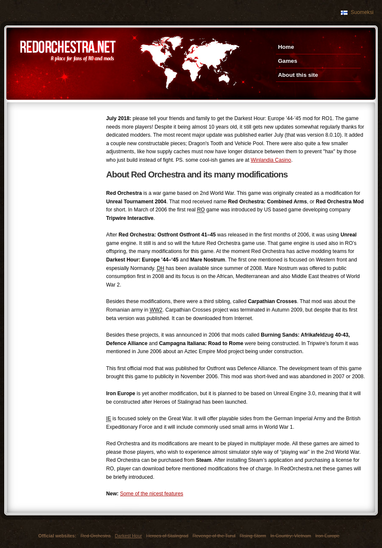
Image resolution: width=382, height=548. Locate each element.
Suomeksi (362, 12)
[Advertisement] (55, 146)
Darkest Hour (128, 535)
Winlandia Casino (271, 160)
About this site (298, 75)
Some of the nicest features (151, 494)
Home (286, 47)
